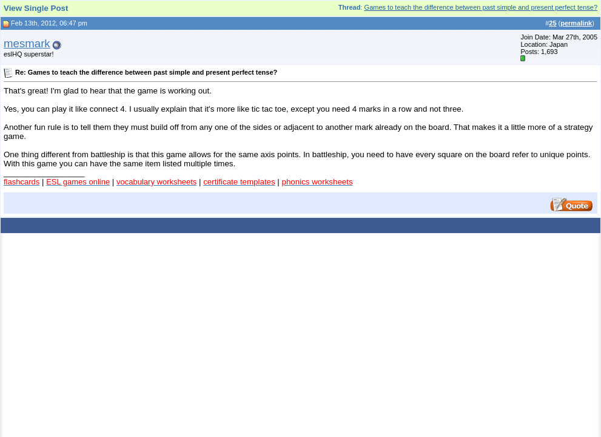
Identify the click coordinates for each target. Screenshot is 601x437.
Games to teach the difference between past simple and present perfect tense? (480, 7)
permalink (576, 23)
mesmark (27, 43)
